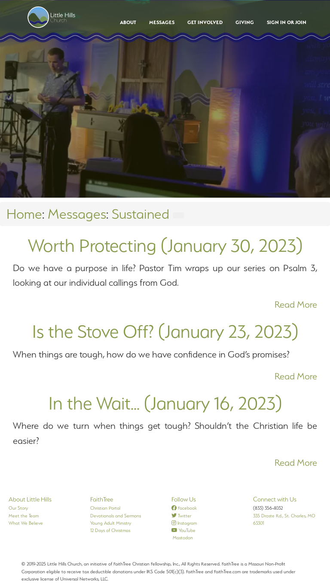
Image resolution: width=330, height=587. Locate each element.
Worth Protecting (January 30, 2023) (165, 245)
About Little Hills (30, 499)
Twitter (181, 515)
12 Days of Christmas (110, 530)
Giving (244, 22)
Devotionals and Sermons (115, 515)
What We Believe (26, 523)
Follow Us (183, 499)
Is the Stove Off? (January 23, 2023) (165, 331)
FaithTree (101, 499)
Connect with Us (274, 499)
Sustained (140, 214)
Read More (296, 304)
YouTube (183, 530)
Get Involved (205, 22)
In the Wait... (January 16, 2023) (165, 403)
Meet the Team (24, 515)
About (128, 22)
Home (24, 214)
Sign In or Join (286, 22)
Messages (161, 22)
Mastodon (182, 537)
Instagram (184, 523)
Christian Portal (105, 508)
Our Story (18, 508)
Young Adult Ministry (110, 523)
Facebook (184, 508)
